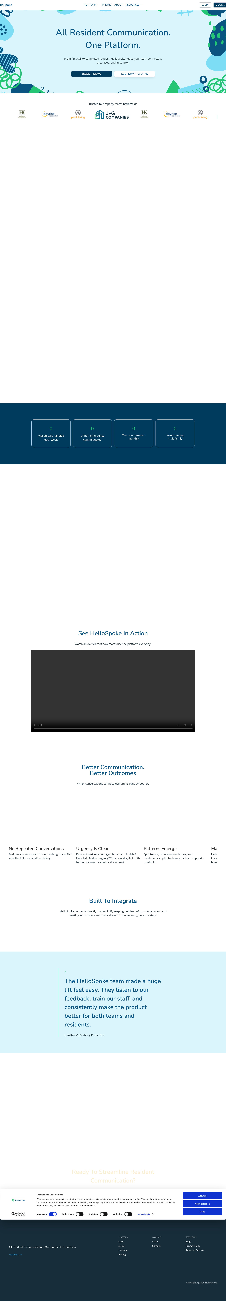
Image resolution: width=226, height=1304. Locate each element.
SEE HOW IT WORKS (134, 74)
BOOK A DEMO (91, 74)
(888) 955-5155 (15, 1258)
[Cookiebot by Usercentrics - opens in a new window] (18, 1299)
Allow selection (202, 1288)
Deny (202, 1296)
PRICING (106, 4)
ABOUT (118, 4)
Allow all (202, 1280)
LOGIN (205, 4)
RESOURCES (132, 4)
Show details (143, 1298)
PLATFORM (90, 4)
